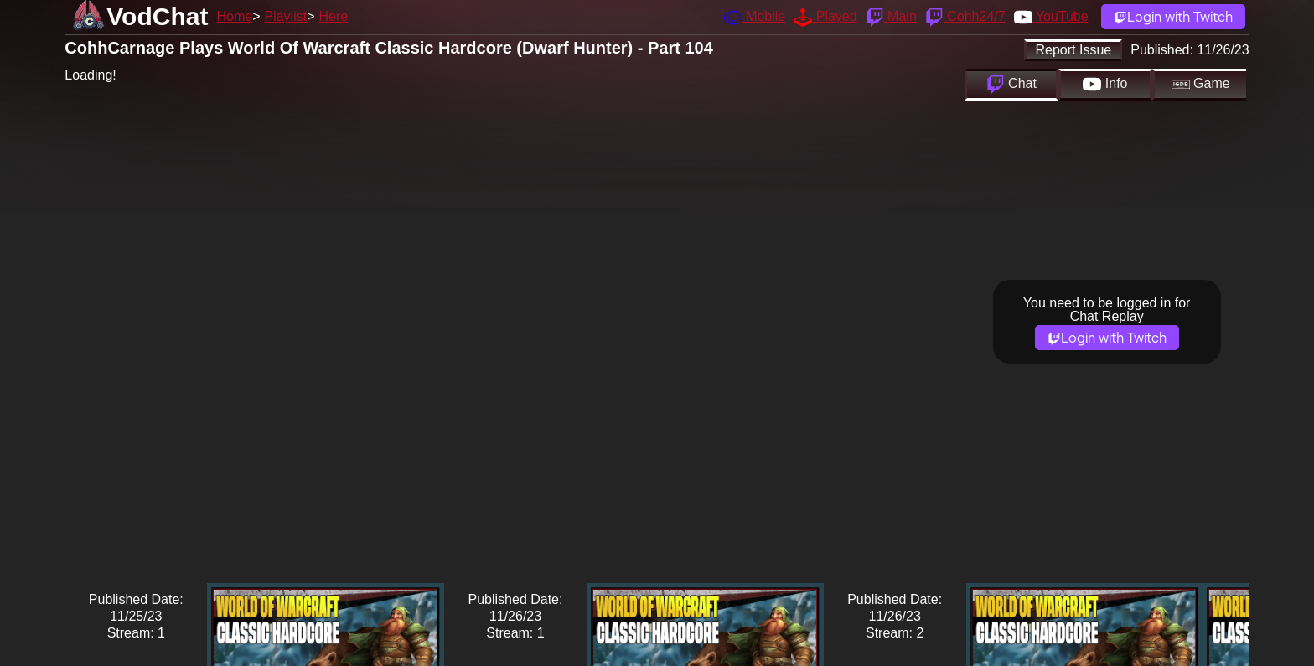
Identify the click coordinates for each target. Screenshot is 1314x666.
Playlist (285, 16)
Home (234, 16)
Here (334, 16)
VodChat (157, 16)
